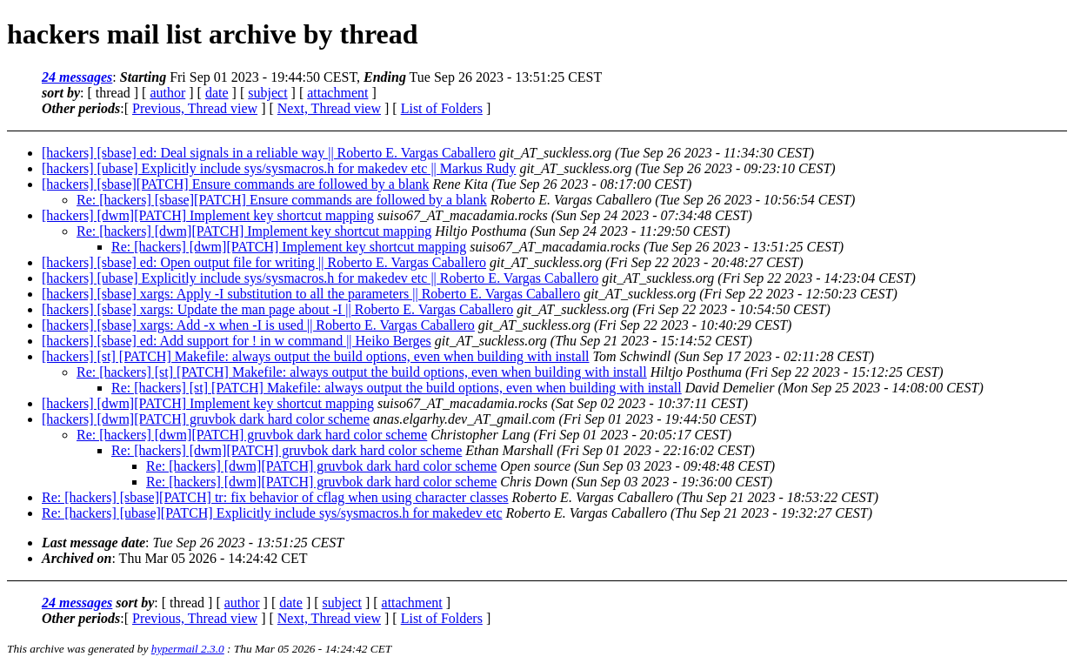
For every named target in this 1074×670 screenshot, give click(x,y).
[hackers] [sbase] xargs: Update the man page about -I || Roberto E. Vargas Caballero (277, 309)
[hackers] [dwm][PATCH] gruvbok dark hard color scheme (206, 419)
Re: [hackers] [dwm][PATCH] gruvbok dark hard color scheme (252, 434)
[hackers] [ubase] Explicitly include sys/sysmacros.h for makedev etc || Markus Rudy (279, 168)
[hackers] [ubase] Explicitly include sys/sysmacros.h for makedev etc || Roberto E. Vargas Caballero (320, 278)
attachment (337, 92)
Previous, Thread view (194, 108)
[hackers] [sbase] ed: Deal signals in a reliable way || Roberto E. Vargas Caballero (269, 152)
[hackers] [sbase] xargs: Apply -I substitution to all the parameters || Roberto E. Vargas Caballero (311, 293)
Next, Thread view (329, 108)
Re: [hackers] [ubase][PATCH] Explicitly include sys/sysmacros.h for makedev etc (272, 513)
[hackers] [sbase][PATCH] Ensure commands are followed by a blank (236, 184)
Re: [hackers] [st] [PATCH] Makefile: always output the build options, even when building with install (362, 372)
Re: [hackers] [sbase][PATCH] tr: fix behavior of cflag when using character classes (275, 497)
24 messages (77, 77)
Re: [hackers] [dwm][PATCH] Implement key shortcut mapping (254, 231)
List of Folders (442, 108)
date (217, 92)
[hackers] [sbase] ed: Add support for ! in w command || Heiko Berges (236, 340)
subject (267, 92)
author (167, 92)
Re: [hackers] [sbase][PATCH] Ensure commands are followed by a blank (282, 199)
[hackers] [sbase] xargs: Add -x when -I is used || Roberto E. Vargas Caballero (258, 325)
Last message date (93, 542)
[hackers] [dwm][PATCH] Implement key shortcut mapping (208, 215)
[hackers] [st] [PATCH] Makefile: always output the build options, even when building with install (316, 356)
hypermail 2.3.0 (187, 648)
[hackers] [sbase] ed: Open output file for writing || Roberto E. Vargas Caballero (264, 262)
